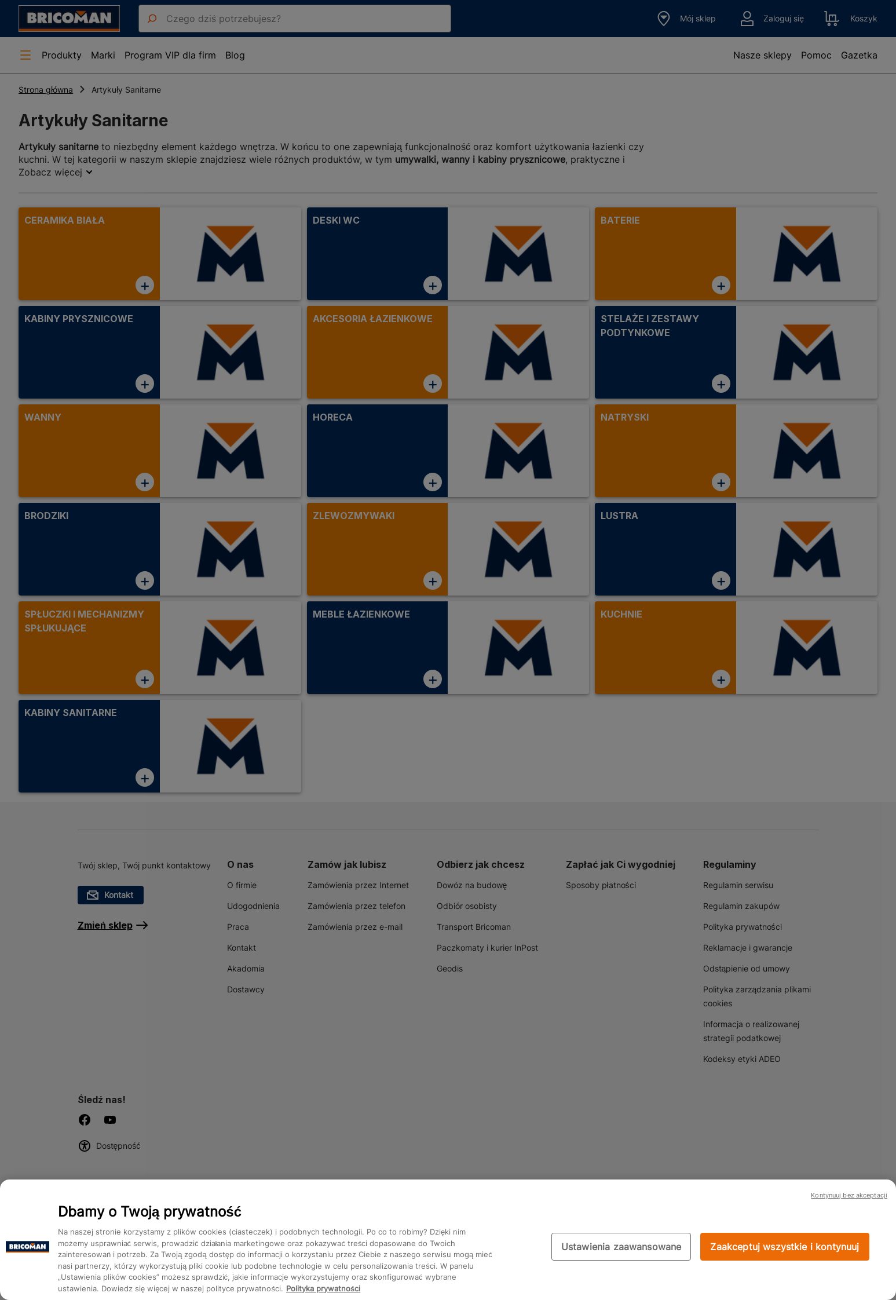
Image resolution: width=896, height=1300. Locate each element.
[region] (448, 1240)
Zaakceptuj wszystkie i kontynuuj (784, 1246)
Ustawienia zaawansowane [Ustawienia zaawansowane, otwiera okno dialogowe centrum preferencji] (621, 1246)
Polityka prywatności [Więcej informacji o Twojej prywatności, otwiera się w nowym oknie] (323, 1288)
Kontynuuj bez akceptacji (849, 1195)
